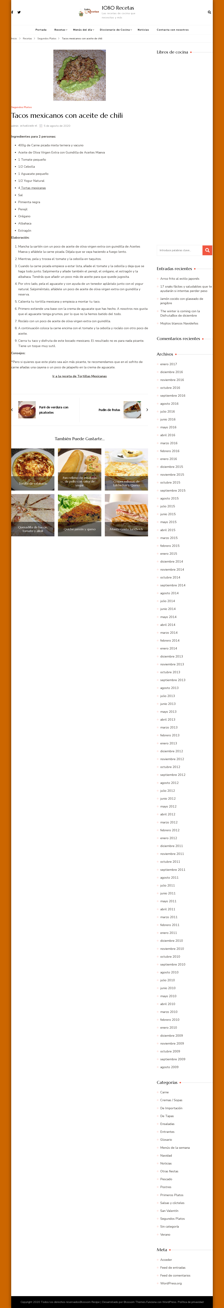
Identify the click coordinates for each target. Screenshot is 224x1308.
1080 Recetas (118, 8)
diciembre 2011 (171, 846)
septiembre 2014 (173, 585)
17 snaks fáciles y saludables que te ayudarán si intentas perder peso (186, 288)
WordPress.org (171, 1283)
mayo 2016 (168, 427)
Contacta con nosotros (173, 29)
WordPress (169, 1302)
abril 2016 (167, 435)
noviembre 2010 (172, 949)
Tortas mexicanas (33, 188)
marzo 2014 (169, 633)
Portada (41, 29)
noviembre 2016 (172, 380)
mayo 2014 (168, 617)
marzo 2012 (169, 822)
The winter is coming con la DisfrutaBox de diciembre (180, 313)
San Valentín (169, 1211)
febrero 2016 (170, 451)
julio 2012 (167, 791)
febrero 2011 (170, 925)
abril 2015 (167, 530)
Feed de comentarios (175, 1275)
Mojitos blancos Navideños (179, 323)
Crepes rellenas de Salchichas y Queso (126, 483)
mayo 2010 (168, 996)
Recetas (59, 29)
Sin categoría (169, 1226)
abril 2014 (167, 625)
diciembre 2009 (171, 1036)
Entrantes (167, 1132)
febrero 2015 (170, 546)
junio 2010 (168, 988)
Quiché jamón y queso (80, 529)
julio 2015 (167, 506)
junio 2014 (168, 609)
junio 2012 (168, 798)
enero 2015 (168, 554)
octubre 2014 (170, 577)
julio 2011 (167, 885)
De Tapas (167, 1116)
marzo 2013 (169, 727)
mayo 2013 (168, 712)
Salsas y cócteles (172, 1203)
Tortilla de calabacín (33, 483)
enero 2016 (168, 459)
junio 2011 (168, 893)
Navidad (166, 1155)
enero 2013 (168, 743)
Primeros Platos (171, 1195)
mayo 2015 (168, 522)
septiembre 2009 (173, 1059)
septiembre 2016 (173, 396)
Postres (165, 1187)
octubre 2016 (170, 388)
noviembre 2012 (172, 759)
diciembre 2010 (171, 941)
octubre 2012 (170, 767)
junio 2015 (168, 514)
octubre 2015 (170, 482)
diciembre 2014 (171, 561)
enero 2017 (168, 364)
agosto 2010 (169, 972)
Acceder (166, 1260)
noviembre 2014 (172, 569)
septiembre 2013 (173, 680)
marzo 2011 (169, 917)
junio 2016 (168, 419)
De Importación (171, 1108)
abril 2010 (167, 1004)
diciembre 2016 (171, 372)
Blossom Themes (135, 1302)
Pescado (166, 1179)
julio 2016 (167, 411)
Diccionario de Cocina (115, 29)
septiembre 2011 (173, 870)
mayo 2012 (168, 806)
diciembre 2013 (171, 656)
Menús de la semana (175, 1148)
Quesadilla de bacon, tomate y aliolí (33, 529)
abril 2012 (167, 814)
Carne (164, 1092)
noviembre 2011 (172, 854)
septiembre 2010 (173, 964)
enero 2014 (168, 648)
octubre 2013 (170, 672)
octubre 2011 (170, 862)
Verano (165, 1234)
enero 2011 (168, 933)
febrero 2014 (170, 640)
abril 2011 (167, 909)
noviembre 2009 (172, 1043)
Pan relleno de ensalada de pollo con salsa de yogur (79, 481)
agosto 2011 (169, 877)
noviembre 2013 (172, 664)
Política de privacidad (191, 1302)
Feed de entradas (173, 1268)
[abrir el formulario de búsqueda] (209, 12)
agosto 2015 (169, 498)
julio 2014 (167, 601)
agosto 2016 (169, 404)
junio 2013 (168, 704)
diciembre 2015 (171, 467)
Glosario (166, 1140)
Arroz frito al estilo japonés (179, 279)
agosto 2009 (169, 1067)
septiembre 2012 (173, 775)
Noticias (143, 29)
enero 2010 (168, 1027)
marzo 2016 (169, 443)
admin (14, 126)
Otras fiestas (169, 1171)
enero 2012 (168, 838)
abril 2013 (167, 719)
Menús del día (82, 29)
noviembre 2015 (172, 475)
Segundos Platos (21, 107)
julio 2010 (167, 980)
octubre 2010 (170, 957)
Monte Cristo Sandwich (126, 529)
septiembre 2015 (173, 490)
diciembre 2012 (171, 751)
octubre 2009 (170, 1051)
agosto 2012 (169, 783)
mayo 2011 (168, 901)
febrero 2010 (170, 1020)
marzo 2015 (169, 538)
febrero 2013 (170, 735)
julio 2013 (167, 696)
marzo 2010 (169, 1012)
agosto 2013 (169, 688)
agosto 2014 (169, 593)
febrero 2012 (170, 830)
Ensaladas (167, 1124)
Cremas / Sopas (171, 1100)
